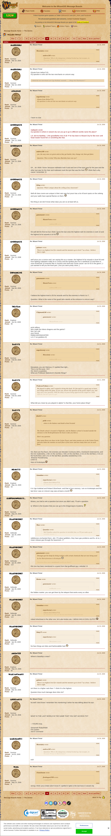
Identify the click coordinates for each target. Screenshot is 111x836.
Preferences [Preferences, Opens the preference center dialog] (84, 827)
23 (63, 38)
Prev (12, 38)
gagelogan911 (16, 739)
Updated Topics (50, 26)
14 (26, 38)
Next (84, 38)
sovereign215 (16, 125)
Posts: (7, 62)
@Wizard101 (65, 15)
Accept (84, 833)
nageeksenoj (16, 45)
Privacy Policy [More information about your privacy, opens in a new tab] (44, 832)
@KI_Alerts (76, 15)
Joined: (8, 61)
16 (35, 38)
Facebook (87, 15)
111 (74, 38)
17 (39, 38)
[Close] (108, 829)
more (97, 50)
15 (30, 38)
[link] (32, 813)
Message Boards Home (13, 31)
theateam (16, 306)
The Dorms (28, 31)
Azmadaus (16, 91)
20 (51, 38)
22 (59, 38)
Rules (75, 26)
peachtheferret (16, 519)
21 (55, 38)
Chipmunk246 (16, 272)
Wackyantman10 (16, 674)
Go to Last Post (94, 38)
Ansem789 (16, 653)
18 (43, 38)
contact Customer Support (76, 19)
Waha (16, 767)
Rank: (7, 59)
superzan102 (16, 699)
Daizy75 (16, 344)
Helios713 (16, 469)
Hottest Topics (64, 26)
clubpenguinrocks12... (16, 498)
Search (38, 26)
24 (68, 38)
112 (79, 38)
